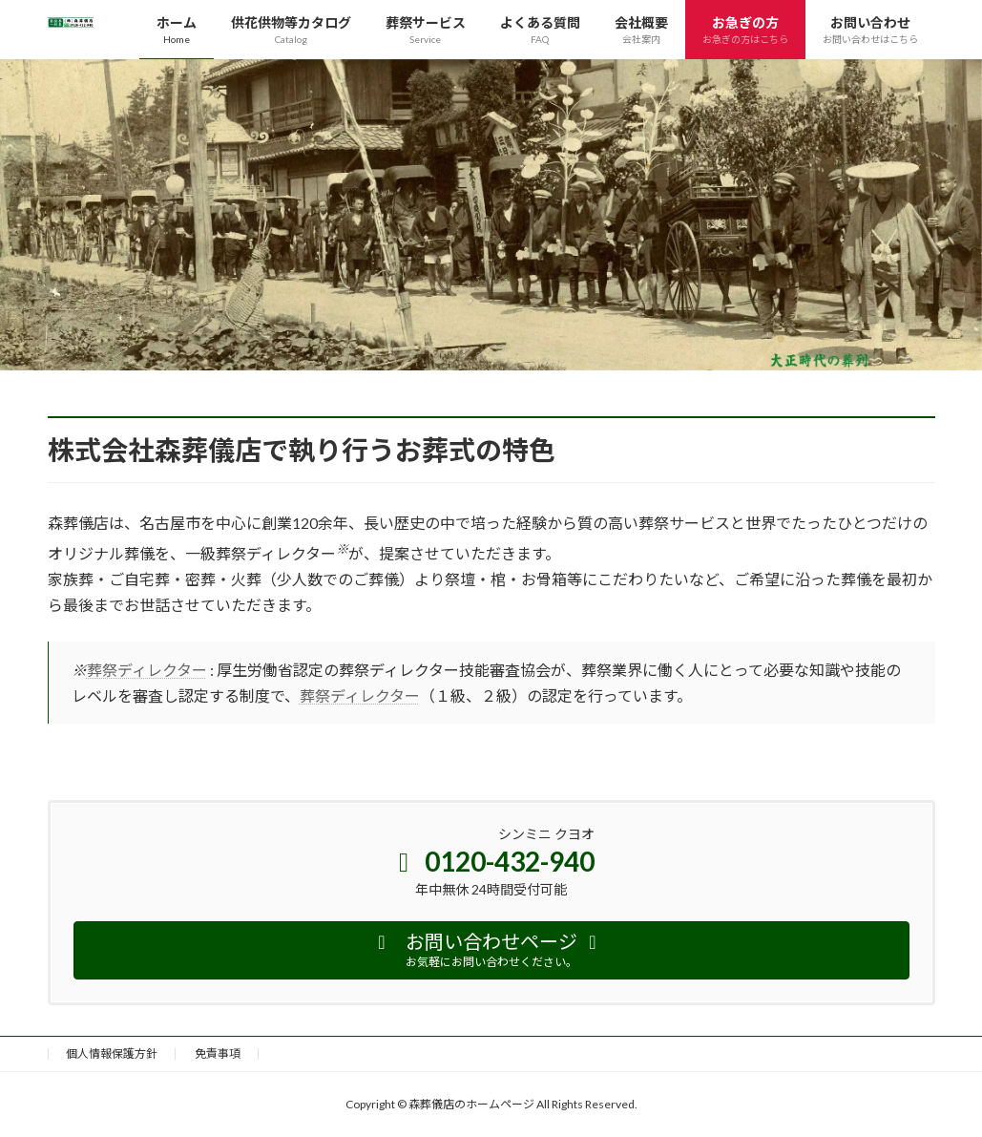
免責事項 (217, 1053)
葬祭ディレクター (147, 670)
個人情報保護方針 (111, 1053)
